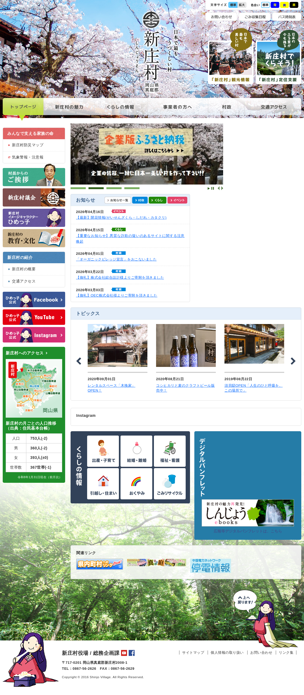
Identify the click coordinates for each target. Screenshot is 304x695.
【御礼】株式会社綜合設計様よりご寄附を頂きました (120, 277)
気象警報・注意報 (27, 157)
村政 (226, 109)
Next (222, 188)
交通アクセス (272, 109)
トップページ (23, 109)
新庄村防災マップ (27, 145)
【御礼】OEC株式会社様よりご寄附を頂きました (116, 295)
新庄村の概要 (24, 269)
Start (208, 188)
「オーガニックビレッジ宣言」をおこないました (116, 259)
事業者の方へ (177, 109)
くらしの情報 (120, 109)
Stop (212, 188)
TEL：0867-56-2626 (79, 669)
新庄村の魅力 (69, 109)
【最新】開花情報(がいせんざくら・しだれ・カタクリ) (121, 217)
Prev (219, 188)
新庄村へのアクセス (25, 353)
